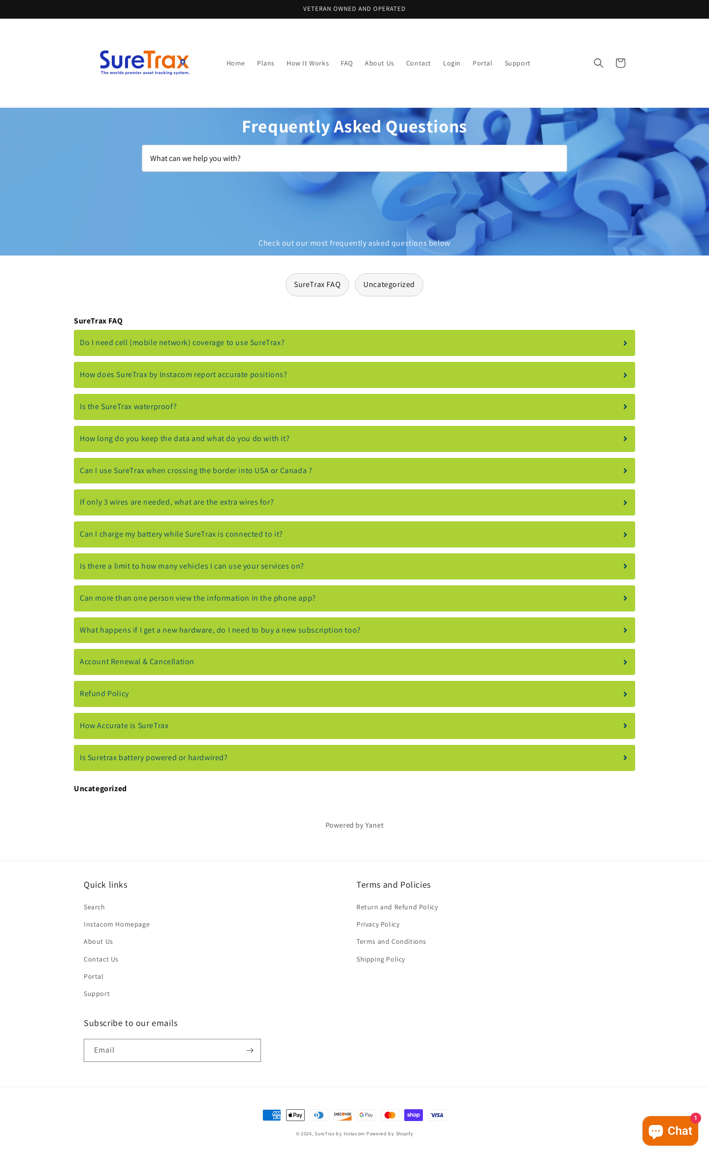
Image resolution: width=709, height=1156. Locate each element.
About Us (98, 941)
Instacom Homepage (117, 924)
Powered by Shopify (390, 1133)
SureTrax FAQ (317, 284)
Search (94, 906)
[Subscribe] (249, 1050)
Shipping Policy (380, 959)
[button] (599, 63)
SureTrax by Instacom (340, 1133)
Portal (94, 976)
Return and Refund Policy (397, 906)
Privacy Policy (377, 924)
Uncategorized (389, 284)
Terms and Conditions (391, 941)
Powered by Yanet (354, 825)
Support (97, 993)
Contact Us (101, 959)
